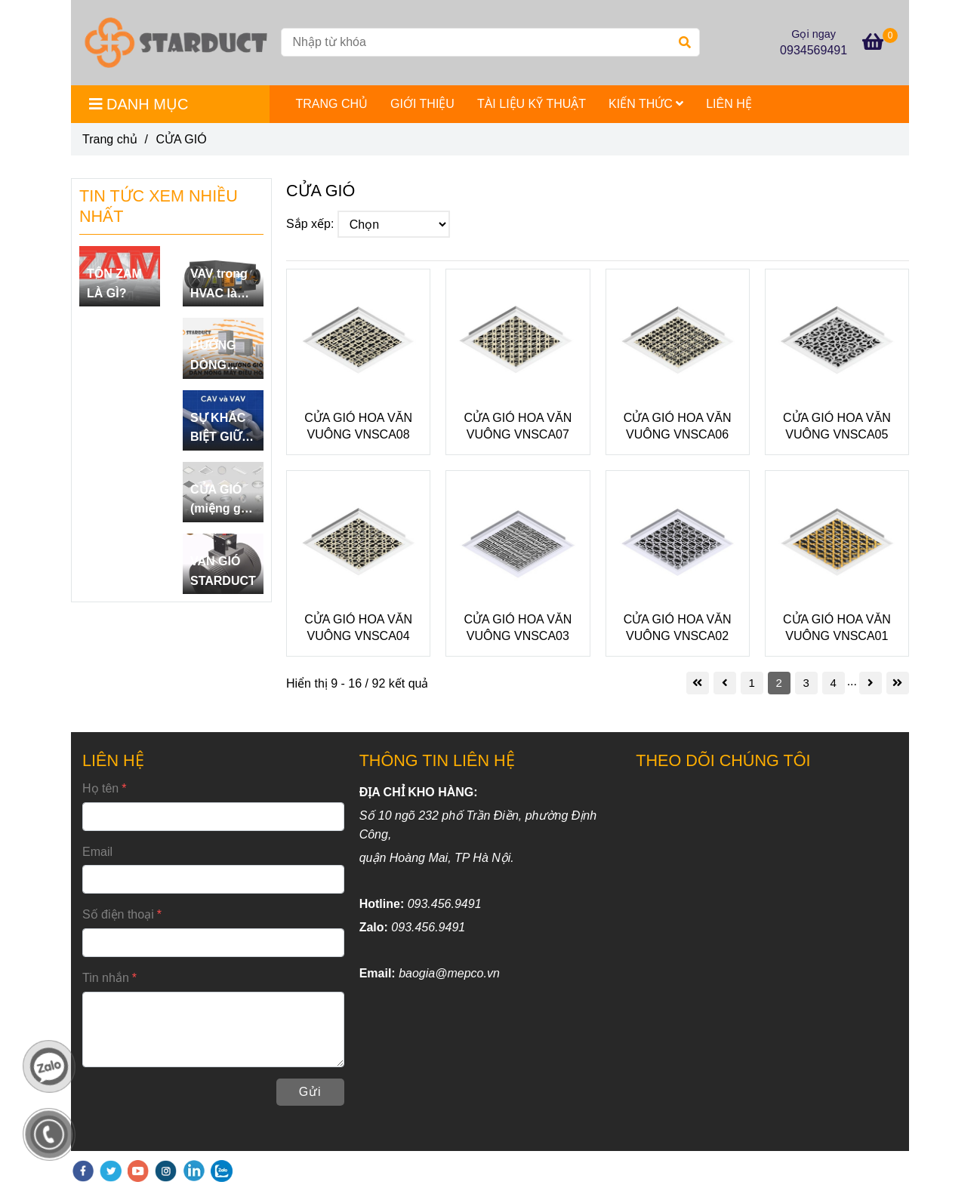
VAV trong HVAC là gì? (219, 285)
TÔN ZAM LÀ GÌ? (114, 283)
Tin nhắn (105, 977)
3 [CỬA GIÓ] (806, 682)
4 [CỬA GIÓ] (833, 682)
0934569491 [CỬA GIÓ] (813, 50)
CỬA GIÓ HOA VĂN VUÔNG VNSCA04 (358, 627)
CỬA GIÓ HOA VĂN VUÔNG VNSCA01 (837, 627)
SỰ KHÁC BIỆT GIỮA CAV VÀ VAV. (220, 429)
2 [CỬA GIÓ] (778, 682)
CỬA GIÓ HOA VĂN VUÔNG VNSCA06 (678, 426)
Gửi (310, 1091)
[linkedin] (194, 1171)
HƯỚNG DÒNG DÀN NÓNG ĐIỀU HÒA (219, 356)
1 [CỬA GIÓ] (751, 682)
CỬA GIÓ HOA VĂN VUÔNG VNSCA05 (837, 426)
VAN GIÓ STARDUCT (223, 571)
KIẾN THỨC (646, 103)
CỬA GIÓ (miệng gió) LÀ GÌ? (222, 501)
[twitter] (110, 1171)
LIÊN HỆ (729, 103)
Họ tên (100, 788)
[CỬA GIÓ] (176, 42)
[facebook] (83, 1171)
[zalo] (221, 1171)
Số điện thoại (118, 914)
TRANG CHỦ (332, 103)
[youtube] (138, 1171)
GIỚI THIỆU (422, 103)
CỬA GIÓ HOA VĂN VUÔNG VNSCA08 (358, 426)
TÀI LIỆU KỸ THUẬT (531, 103)
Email (97, 851)
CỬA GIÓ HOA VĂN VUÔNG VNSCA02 (678, 627)
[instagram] (165, 1171)
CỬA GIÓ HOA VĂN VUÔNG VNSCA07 (518, 426)
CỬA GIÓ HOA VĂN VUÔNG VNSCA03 (518, 627)
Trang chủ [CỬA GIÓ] (109, 139)
